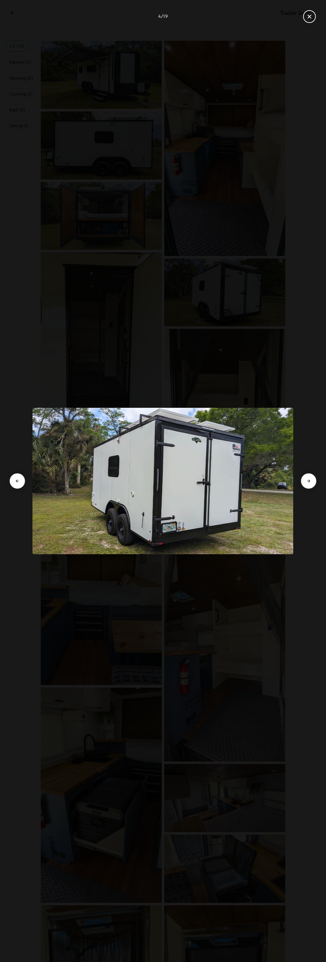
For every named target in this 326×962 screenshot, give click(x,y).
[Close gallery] (309, 16)
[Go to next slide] (308, 481)
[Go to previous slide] (17, 481)
